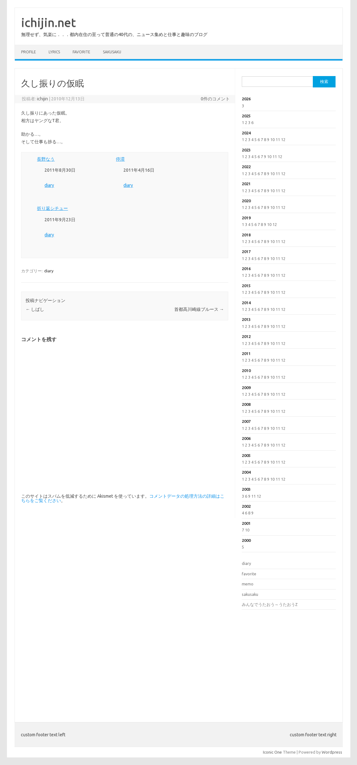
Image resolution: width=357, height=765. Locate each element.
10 (272, 139)
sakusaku (112, 52)
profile (28, 52)
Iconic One (272, 752)
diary (49, 185)
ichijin (42, 98)
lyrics (54, 52)
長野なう (46, 159)
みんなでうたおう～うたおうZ (270, 604)
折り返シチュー (52, 208)
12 (283, 139)
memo (247, 584)
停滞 (120, 159)
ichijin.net (48, 22)
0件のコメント (215, 98)
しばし (35, 309)
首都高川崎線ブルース (199, 309)
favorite (81, 52)
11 (278, 139)
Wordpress (332, 752)
